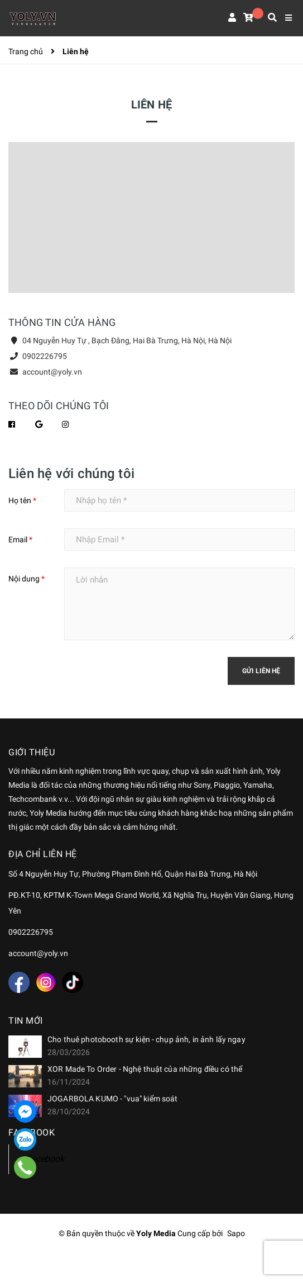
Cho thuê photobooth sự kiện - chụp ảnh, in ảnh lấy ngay (146, 1039)
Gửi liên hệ (261, 671)
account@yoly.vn (52, 371)
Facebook (45, 1158)
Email (20, 539)
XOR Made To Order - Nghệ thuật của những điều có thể (144, 1069)
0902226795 (44, 356)
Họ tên (22, 500)
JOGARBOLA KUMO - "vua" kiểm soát (112, 1098)
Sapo (236, 1233)
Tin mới (25, 1020)
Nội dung (26, 578)
